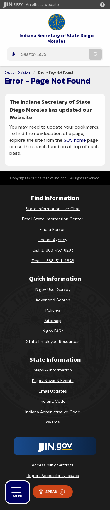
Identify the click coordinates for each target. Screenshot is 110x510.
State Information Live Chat (53, 208)
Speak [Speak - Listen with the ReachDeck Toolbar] (51, 492)
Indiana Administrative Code (52, 411)
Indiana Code (53, 401)
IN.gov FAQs (53, 330)
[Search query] (52, 54)
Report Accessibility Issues (53, 475)
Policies (52, 310)
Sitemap (52, 320)
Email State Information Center (52, 219)
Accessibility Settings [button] (53, 465)
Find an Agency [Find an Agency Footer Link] (52, 239)
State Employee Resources (52, 341)
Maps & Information (53, 370)
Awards (53, 422)
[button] (103, 4)
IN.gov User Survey (53, 289)
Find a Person (53, 229)
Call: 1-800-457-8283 (52, 250)
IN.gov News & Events (53, 380)
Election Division (17, 72)
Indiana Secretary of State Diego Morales (56, 38)
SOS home (75, 140)
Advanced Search (52, 299)
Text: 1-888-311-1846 (52, 260)
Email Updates (53, 391)
